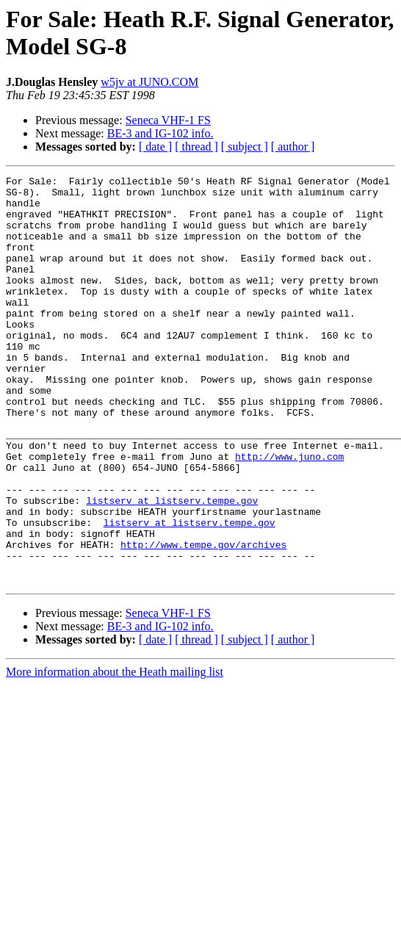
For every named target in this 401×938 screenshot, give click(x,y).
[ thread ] (196, 146)
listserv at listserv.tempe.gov (172, 566)
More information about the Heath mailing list (114, 753)
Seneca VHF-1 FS (168, 120)
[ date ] (155, 146)
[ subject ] (244, 146)
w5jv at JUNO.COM (149, 82)
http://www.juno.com (289, 513)
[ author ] (293, 146)
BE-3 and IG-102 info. (160, 133)
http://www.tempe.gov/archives (203, 619)
